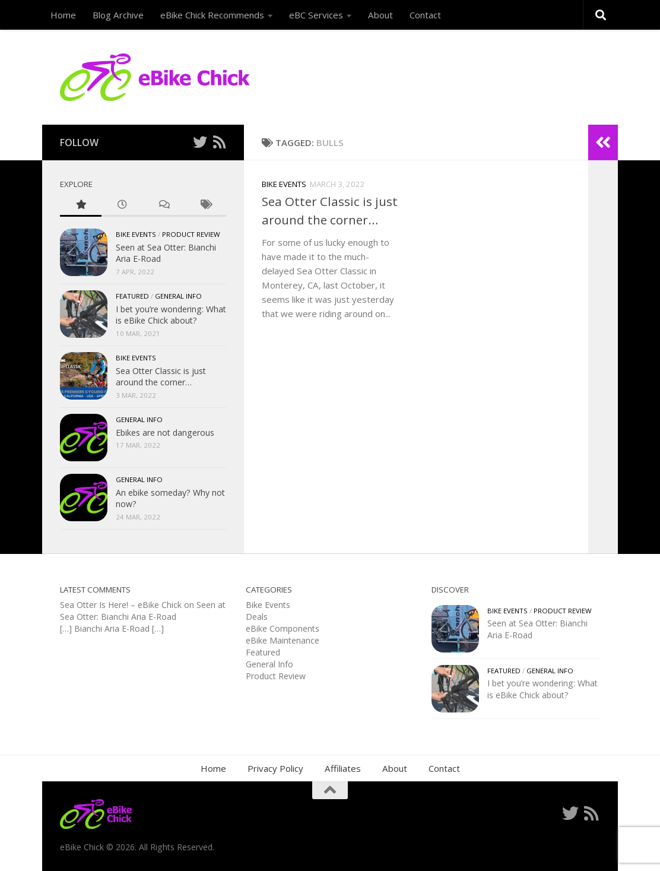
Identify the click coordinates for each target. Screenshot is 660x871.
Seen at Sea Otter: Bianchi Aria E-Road (143, 610)
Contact (425, 15)
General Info (178, 296)
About (380, 15)
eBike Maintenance (282, 640)
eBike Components (282, 628)
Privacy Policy (275, 768)
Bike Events (284, 184)
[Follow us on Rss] (219, 142)
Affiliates (343, 768)
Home (63, 15)
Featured (132, 296)
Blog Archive (118, 15)
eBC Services (316, 15)
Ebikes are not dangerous (165, 432)
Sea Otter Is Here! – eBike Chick (121, 604)
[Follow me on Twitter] (200, 142)
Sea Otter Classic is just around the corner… (161, 376)
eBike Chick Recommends (212, 15)
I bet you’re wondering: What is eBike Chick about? (171, 315)
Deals (257, 616)
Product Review (191, 234)
